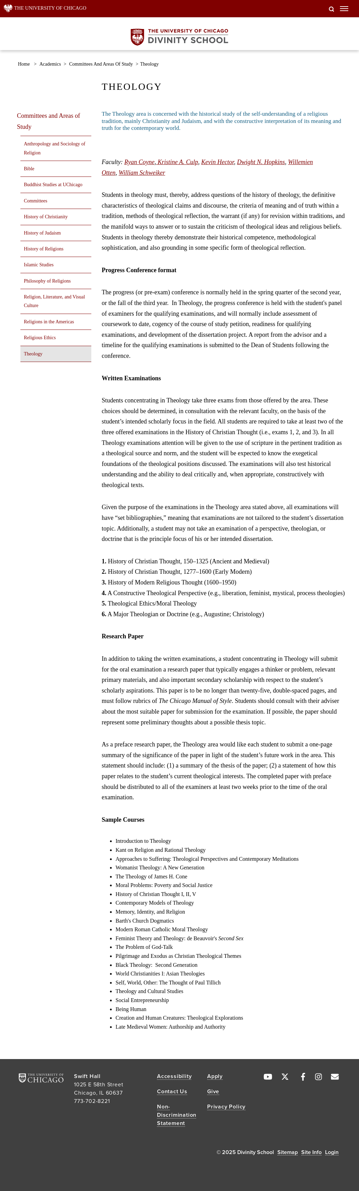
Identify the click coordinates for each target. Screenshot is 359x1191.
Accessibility (174, 1076)
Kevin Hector (217, 162)
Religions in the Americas (49, 321)
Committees (35, 200)
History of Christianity (46, 216)
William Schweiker (142, 172)
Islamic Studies (39, 264)
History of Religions (43, 248)
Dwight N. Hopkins (261, 162)
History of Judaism (42, 233)
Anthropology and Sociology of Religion (54, 148)
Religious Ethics (40, 337)
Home (24, 64)
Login (332, 1152)
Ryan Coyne (139, 162)
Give (213, 1091)
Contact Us (172, 1091)
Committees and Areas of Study (101, 64)
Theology (33, 353)
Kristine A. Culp (177, 162)
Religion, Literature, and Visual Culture (54, 301)
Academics (50, 64)
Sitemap (287, 1152)
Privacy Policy (226, 1106)
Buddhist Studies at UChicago (53, 184)
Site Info (311, 1152)
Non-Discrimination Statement (176, 1115)
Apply (215, 1076)
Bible (29, 168)
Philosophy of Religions (47, 281)
